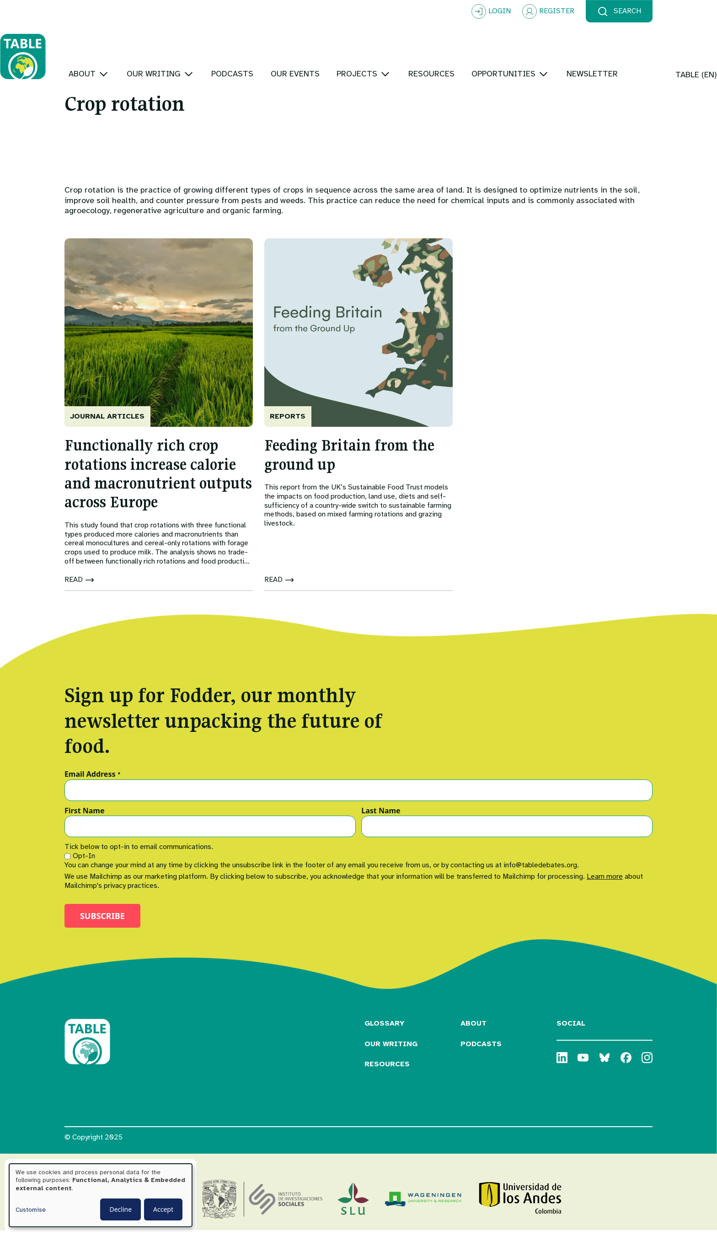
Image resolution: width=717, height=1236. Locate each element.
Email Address (92, 780)
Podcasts (481, 1049)
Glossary (384, 1028)
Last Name (380, 817)
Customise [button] (31, 1210)
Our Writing (390, 1049)
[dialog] (100, 1195)
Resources (387, 1070)
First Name (84, 817)
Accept (163, 1209)
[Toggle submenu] (168, 45)
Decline (120, 1209)
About (473, 1028)
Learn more (605, 882)
